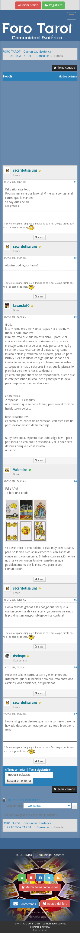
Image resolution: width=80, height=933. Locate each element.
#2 (75, 258)
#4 (75, 481)
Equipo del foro (55, 903)
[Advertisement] (40, 123)
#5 (75, 600)
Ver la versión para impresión (24, 799)
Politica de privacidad (40, 912)
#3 (75, 317)
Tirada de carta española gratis (40, 916)
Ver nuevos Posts (40, 861)
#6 (75, 667)
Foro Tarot (19, 923)
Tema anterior (16, 769)
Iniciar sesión (28, 5)
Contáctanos (24, 904)
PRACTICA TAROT (19, 56)
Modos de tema (68, 76)
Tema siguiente (38, 769)
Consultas (42, 56)
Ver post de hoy (40, 867)
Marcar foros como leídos (40, 887)
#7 (75, 714)
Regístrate (53, 5)
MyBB (46, 927)
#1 (75, 182)
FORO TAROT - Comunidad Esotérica (27, 51)
